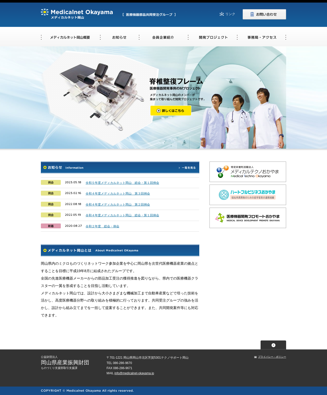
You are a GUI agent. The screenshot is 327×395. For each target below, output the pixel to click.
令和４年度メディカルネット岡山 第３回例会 (118, 193)
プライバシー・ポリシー (272, 356)
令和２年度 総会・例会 (102, 226)
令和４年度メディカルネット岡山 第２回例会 (118, 204)
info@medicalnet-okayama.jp (134, 373)
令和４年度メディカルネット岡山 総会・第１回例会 (122, 215)
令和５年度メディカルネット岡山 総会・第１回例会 (122, 183)
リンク (230, 14)
